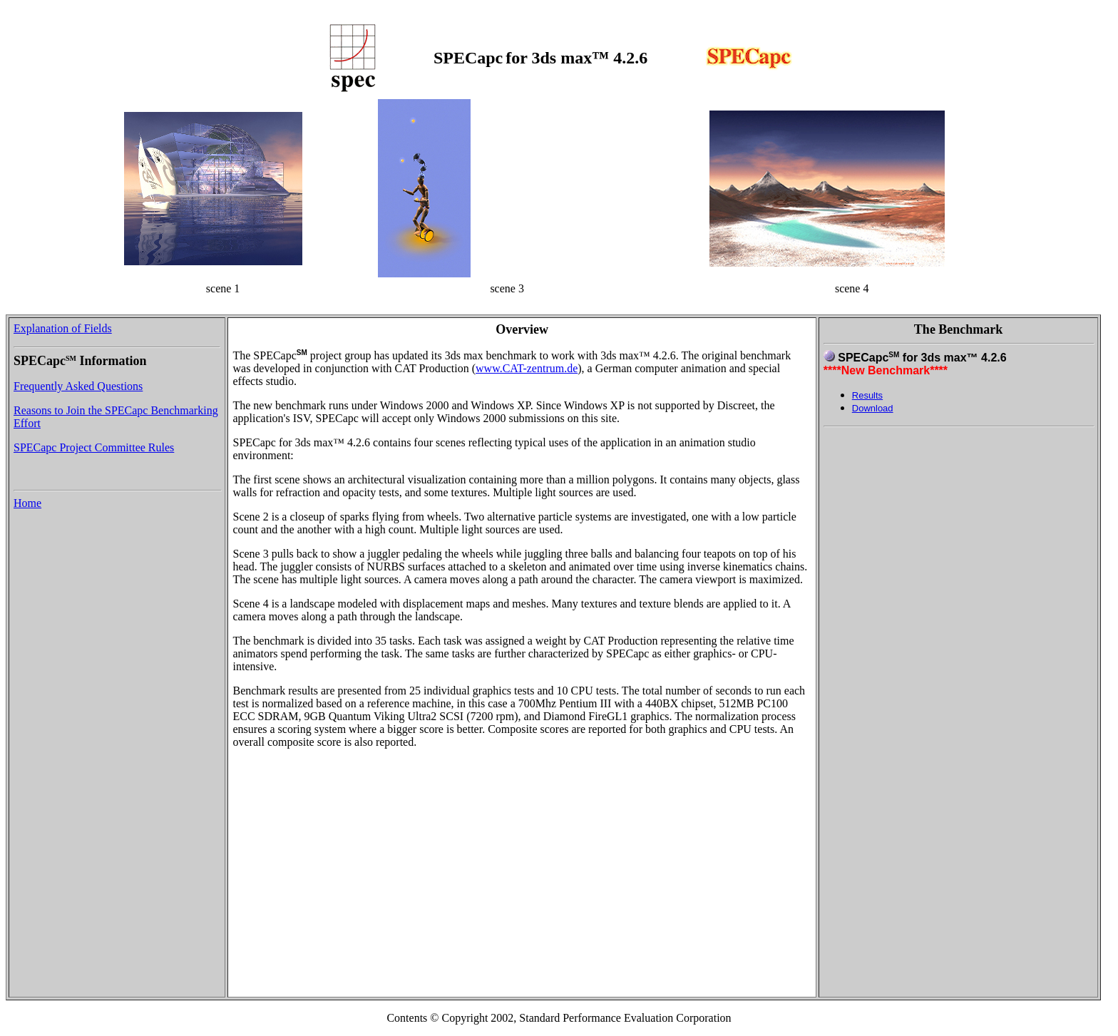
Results (867, 395)
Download (872, 408)
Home (27, 503)
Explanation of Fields (63, 328)
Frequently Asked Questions (78, 386)
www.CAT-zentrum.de (527, 368)
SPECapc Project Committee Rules (94, 447)
